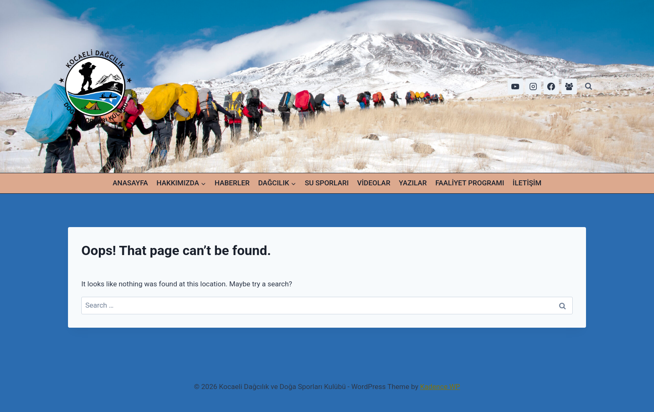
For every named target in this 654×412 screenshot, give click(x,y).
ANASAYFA (130, 183)
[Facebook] (551, 86)
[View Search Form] (588, 86)
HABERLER (232, 183)
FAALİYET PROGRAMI (469, 183)
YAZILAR (413, 183)
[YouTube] (515, 86)
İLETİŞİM (527, 183)
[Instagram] (533, 86)
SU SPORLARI (327, 183)
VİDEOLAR (373, 183)
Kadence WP (440, 386)
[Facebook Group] (569, 86)
